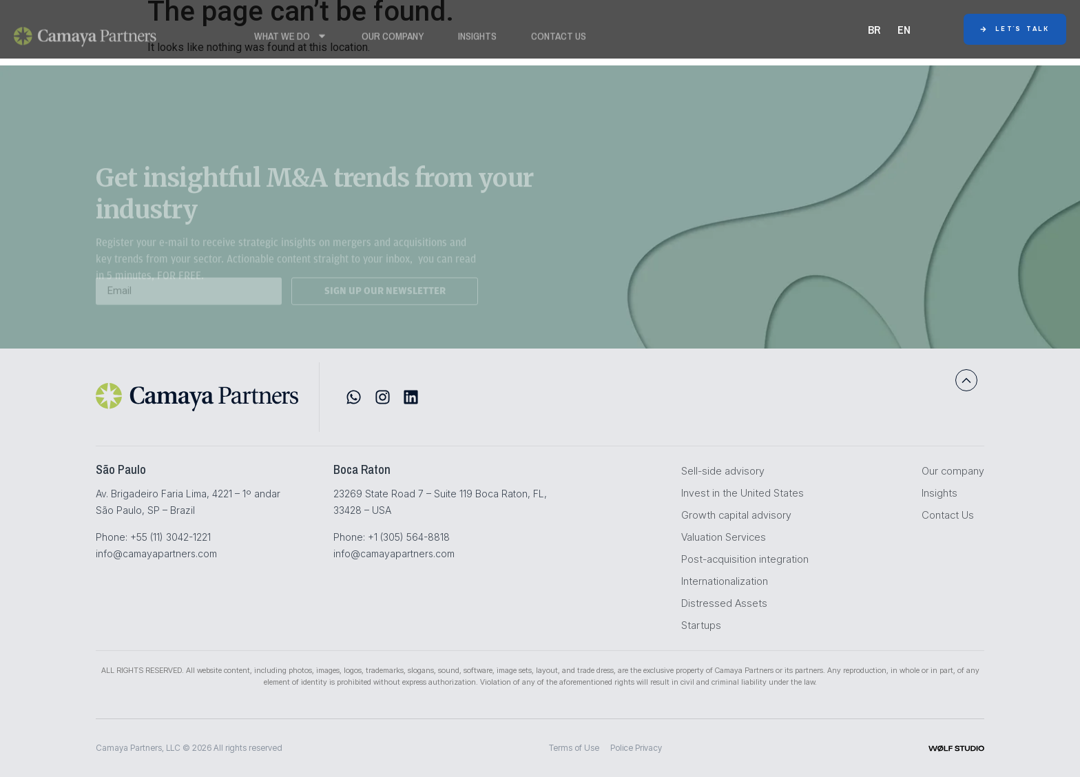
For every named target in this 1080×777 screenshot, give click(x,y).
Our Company (393, 39)
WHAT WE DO (290, 39)
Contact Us (558, 39)
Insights (477, 39)
